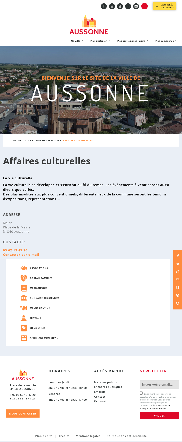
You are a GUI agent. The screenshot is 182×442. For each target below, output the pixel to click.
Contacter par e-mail (21, 255)
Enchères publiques (108, 388)
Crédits (64, 437)
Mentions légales (88, 437)
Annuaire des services (43, 141)
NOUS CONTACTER (22, 414)
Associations (39, 269)
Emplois (100, 392)
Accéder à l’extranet (167, 6)
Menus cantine (40, 308)
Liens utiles (37, 328)
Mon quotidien (100, 43)
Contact (99, 397)
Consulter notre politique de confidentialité (155, 408)
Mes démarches (166, 43)
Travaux (35, 318)
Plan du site (43, 437)
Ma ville (77, 43)
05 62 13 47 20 (15, 251)
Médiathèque (38, 289)
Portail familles (41, 279)
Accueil (18, 141)
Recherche (144, 6)
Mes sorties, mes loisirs (132, 43)
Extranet (100, 402)
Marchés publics (106, 383)
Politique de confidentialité (127, 437)
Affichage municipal (44, 338)
